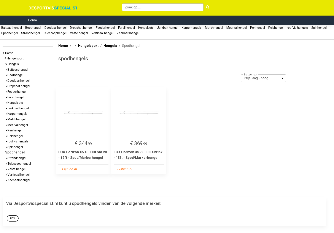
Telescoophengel (55, 33)
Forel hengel (126, 27)
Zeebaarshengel (128, 33)
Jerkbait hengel (168, 27)
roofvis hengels (297, 27)
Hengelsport (16, 58)
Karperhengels (191, 27)
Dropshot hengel (81, 27)
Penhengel (257, 27)
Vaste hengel (79, 33)
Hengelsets (146, 27)
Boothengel (33, 27)
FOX (12, 218)
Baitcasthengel (11, 27)
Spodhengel (9, 33)
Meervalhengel (236, 27)
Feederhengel (105, 27)
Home (32, 20)
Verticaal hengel (102, 33)
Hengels (14, 64)
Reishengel (276, 27)
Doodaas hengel (55, 27)
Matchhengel (214, 27)
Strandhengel (30, 33)
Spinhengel (319, 27)
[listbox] (263, 78)
